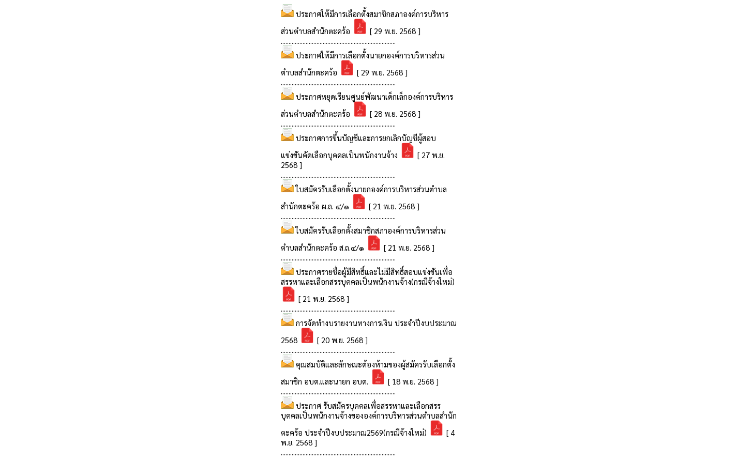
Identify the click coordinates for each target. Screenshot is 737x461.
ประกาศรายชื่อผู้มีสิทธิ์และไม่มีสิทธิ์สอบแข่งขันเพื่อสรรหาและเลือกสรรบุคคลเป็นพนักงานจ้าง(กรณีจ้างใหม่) (368, 276)
